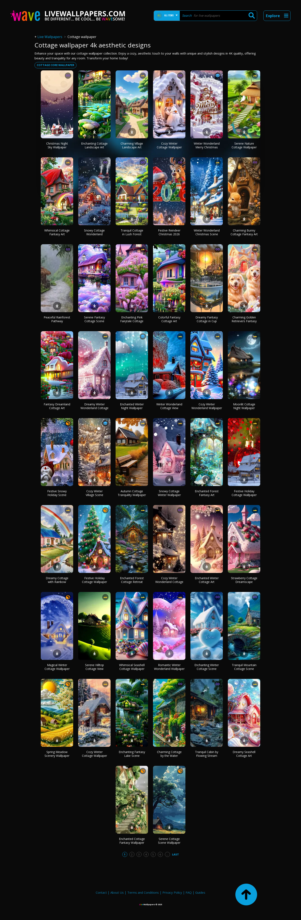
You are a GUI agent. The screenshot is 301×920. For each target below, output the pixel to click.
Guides (200, 892)
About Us (117, 892)
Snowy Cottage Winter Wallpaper (169, 493)
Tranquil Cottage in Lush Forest (132, 232)
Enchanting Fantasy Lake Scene (132, 754)
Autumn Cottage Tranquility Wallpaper (132, 493)
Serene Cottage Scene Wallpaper (169, 841)
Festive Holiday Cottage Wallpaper (244, 493)
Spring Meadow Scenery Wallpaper (57, 754)
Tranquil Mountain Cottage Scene (244, 667)
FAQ (189, 892)
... (167, 854)
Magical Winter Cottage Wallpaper (57, 667)
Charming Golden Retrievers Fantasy (244, 319)
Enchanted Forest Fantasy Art (207, 493)
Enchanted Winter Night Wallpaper (132, 406)
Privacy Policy (172, 892)
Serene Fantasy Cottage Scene (94, 319)
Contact (101, 892)
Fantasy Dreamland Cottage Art (57, 406)
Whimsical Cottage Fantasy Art (57, 232)
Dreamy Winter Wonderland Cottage (94, 406)
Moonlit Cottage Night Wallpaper (244, 406)
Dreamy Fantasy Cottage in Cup (206, 319)
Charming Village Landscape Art (132, 145)
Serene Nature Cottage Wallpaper (244, 145)
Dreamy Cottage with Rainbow (57, 580)
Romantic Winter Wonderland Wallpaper (169, 667)
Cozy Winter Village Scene (94, 493)
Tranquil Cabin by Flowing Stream (206, 754)
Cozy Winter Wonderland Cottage (169, 580)
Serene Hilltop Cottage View (94, 667)
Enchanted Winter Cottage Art (207, 580)
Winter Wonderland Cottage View (169, 406)
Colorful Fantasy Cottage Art (169, 319)
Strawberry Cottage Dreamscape (244, 580)
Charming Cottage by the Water (169, 754)
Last (175, 854)
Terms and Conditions (143, 892)
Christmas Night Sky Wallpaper (57, 145)
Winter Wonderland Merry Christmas (207, 145)
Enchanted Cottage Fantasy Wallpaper (132, 841)
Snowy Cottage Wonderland (94, 232)
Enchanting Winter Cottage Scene (206, 667)
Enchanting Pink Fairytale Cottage (131, 319)
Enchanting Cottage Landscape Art (94, 145)
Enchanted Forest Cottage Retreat (132, 580)
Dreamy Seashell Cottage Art (244, 754)
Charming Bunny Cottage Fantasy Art (244, 232)
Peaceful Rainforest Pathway (57, 319)
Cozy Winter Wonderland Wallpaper (206, 406)
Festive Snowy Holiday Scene (57, 493)
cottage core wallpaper (55, 65)
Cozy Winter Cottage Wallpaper (169, 145)
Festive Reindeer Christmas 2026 (169, 232)
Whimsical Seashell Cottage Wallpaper (132, 667)
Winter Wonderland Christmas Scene (207, 232)
